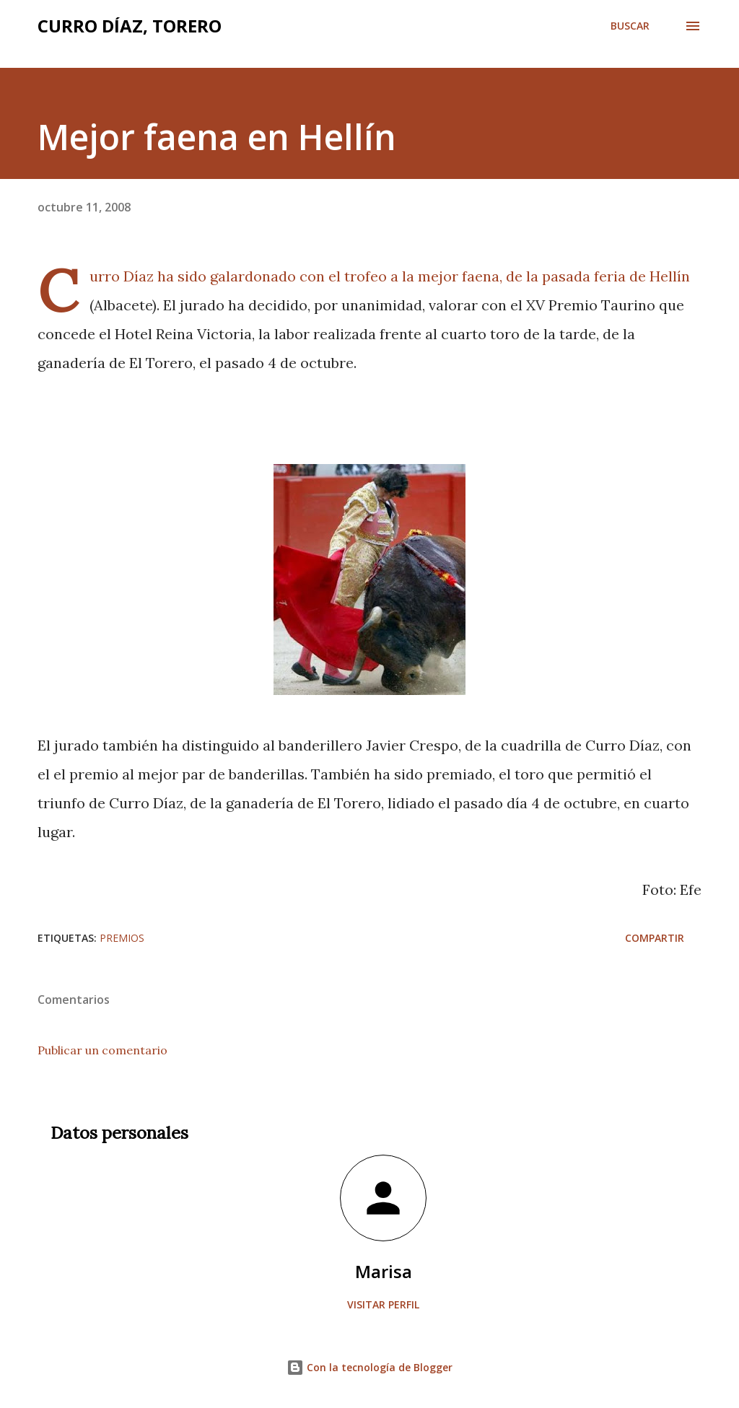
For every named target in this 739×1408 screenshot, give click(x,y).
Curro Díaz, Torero (130, 26)
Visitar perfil (383, 1304)
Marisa (383, 1271)
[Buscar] (630, 26)
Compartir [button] (654, 938)
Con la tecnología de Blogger (369, 1367)
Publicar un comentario (102, 1050)
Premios (122, 938)
